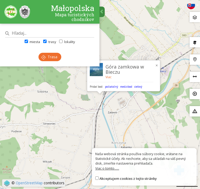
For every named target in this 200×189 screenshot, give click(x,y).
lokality (67, 41)
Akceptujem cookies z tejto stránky (128, 178)
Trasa (49, 56)
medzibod (126, 86)
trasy (49, 41)
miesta (32, 41)
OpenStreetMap (29, 182)
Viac (108, 77)
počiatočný (111, 86)
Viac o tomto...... (107, 168)
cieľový (138, 86)
